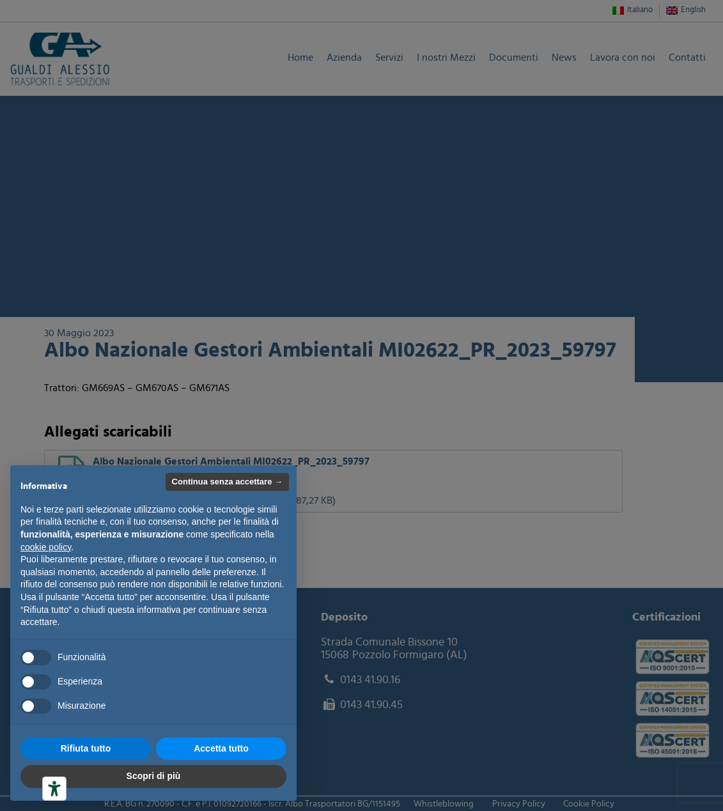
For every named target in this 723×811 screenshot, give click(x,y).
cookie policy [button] (45, 547)
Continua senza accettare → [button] (227, 481)
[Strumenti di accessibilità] (54, 788)
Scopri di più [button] (154, 776)
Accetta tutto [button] (221, 748)
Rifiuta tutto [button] (86, 748)
